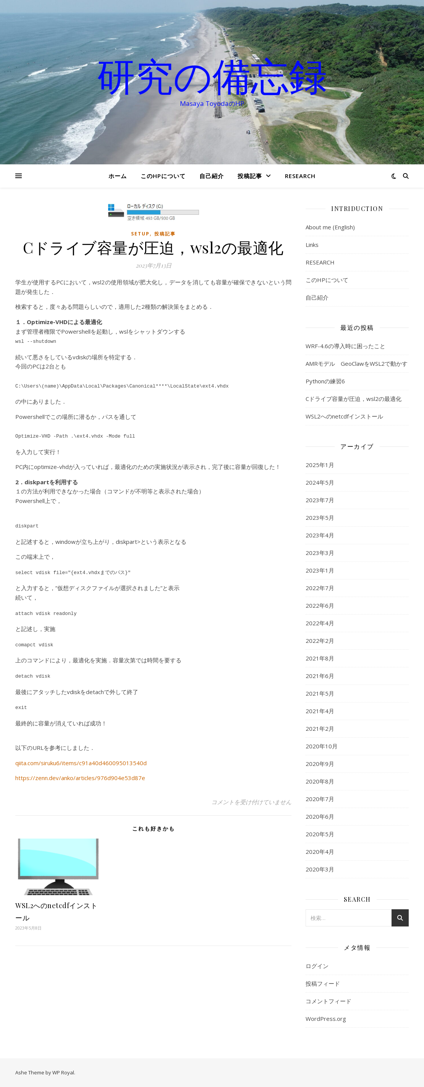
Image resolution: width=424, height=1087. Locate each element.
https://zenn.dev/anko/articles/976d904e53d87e (80, 771)
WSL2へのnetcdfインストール (344, 416)
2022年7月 (320, 588)
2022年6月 (320, 605)
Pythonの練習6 (325, 381)
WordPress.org (326, 1018)
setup (140, 233)
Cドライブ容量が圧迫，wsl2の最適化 (353, 398)
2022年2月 (320, 640)
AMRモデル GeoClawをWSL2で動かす (357, 363)
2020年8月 (320, 781)
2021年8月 (320, 658)
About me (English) (330, 227)
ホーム (117, 176)
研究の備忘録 (212, 75)
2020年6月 (320, 816)
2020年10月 (322, 746)
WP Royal (63, 1072)
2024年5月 (320, 482)
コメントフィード (328, 1001)
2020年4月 (320, 851)
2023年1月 (320, 570)
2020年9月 (320, 763)
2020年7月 (320, 799)
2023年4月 (320, 535)
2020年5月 (320, 834)
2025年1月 (320, 465)
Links (312, 244)
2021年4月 (320, 711)
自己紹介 (211, 176)
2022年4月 (320, 623)
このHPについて (163, 176)
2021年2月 (320, 728)
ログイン (317, 966)
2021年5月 (320, 693)
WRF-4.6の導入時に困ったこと (345, 346)
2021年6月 (320, 676)
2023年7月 (320, 500)
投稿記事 (250, 176)
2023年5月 (320, 517)
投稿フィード (323, 983)
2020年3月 (320, 869)
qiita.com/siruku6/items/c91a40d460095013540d (81, 756)
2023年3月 (320, 552)
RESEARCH (300, 176)
